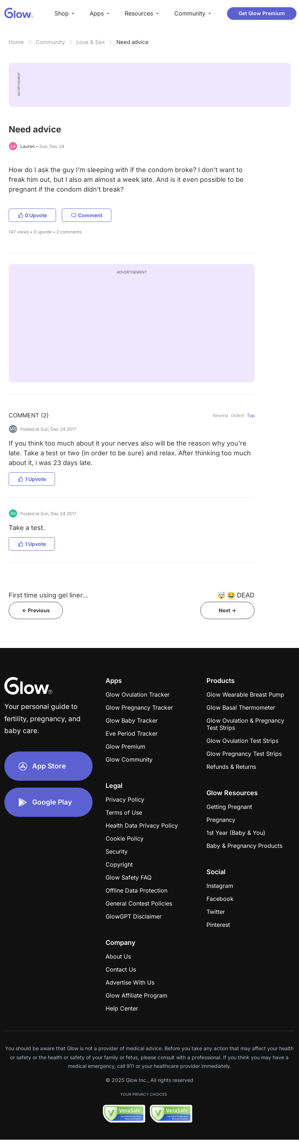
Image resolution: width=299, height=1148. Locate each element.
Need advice (132, 42)
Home (16, 42)
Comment (86, 215)
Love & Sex (90, 42)
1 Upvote (32, 479)
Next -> (227, 610)
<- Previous (36, 610)
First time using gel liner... (48, 595)
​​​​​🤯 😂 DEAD (236, 595)
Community (50, 42)
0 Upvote (32, 215)
